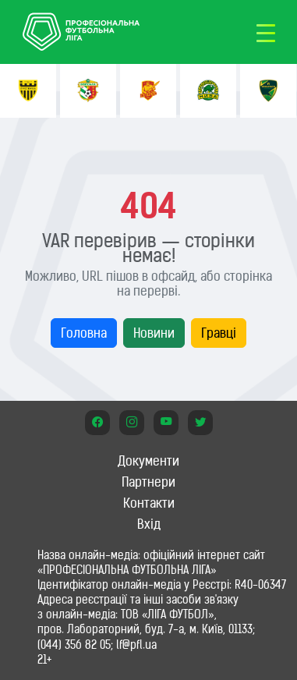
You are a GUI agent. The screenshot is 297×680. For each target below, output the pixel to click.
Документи (148, 461)
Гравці (218, 333)
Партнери (148, 482)
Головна (84, 333)
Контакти (149, 503)
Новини (154, 333)
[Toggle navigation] (265, 32)
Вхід (149, 524)
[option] (28, 91)
